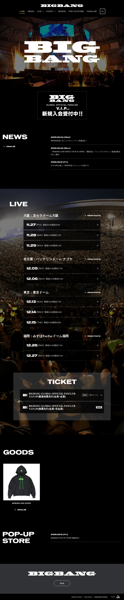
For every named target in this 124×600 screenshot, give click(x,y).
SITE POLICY (88, 597)
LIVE (39, 11)
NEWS (31, 11)
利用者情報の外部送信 (101, 597)
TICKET (49, 11)
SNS (102, 11)
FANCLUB (92, 11)
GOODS (62, 11)
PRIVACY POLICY (76, 597)
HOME (22, 11)
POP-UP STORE (76, 11)
